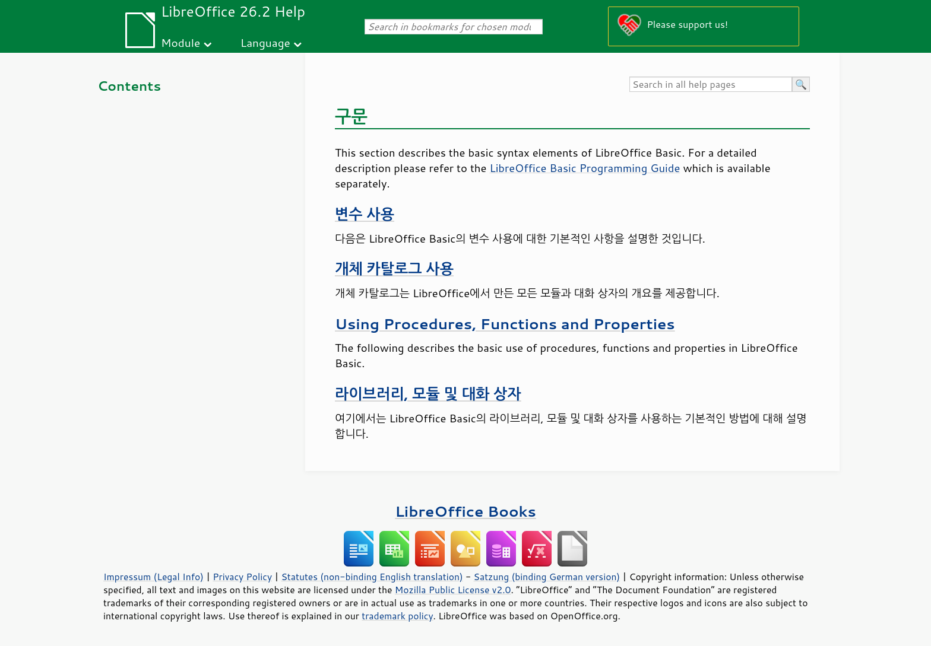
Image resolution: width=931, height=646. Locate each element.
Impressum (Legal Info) (153, 576)
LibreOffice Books (465, 511)
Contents (129, 86)
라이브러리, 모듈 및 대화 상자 (428, 393)
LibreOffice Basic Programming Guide (584, 168)
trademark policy (397, 615)
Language (265, 42)
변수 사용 (364, 213)
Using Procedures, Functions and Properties (505, 323)
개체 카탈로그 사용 (394, 268)
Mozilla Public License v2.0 (453, 589)
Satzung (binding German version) (547, 576)
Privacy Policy (242, 576)
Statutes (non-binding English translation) (372, 576)
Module (180, 42)
